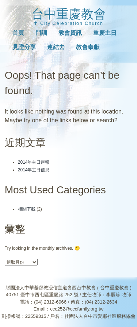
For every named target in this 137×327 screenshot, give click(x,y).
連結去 (56, 47)
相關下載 (26, 209)
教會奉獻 (87, 47)
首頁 (18, 33)
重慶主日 (105, 33)
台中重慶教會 (68, 14)
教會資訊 (70, 33)
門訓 (41, 33)
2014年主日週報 (34, 162)
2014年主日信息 (34, 169)
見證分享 (24, 47)
